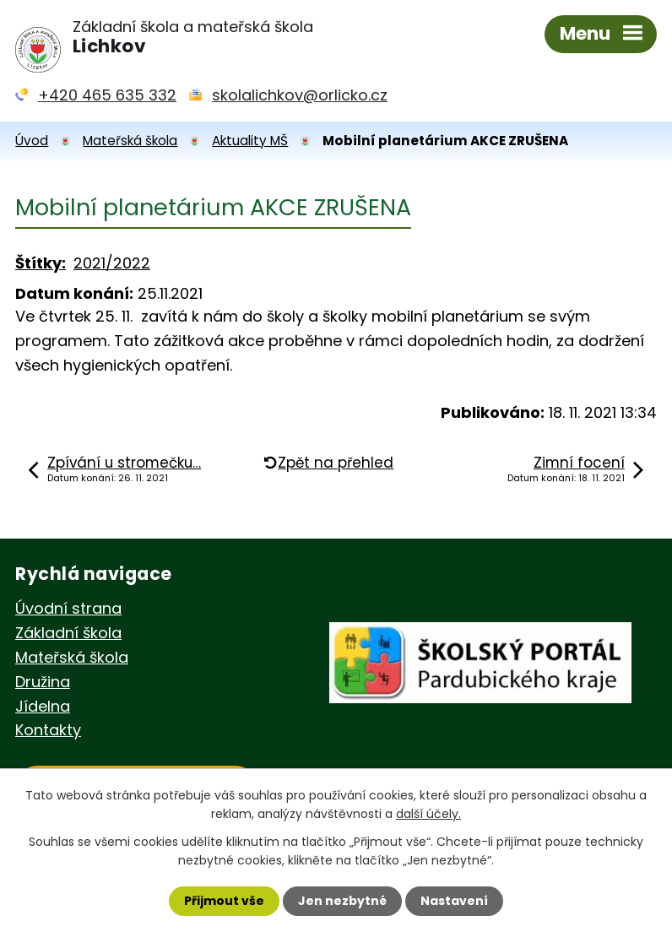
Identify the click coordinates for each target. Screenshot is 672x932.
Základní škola (68, 632)
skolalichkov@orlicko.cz (299, 95)
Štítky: (40, 263)
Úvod (31, 140)
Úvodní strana (68, 608)
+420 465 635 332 (107, 95)
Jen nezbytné (342, 900)
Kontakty (48, 729)
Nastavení (454, 900)
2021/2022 (111, 263)
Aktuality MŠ (250, 140)
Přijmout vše (224, 900)
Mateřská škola (130, 140)
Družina (42, 681)
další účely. (428, 813)
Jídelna (42, 706)
